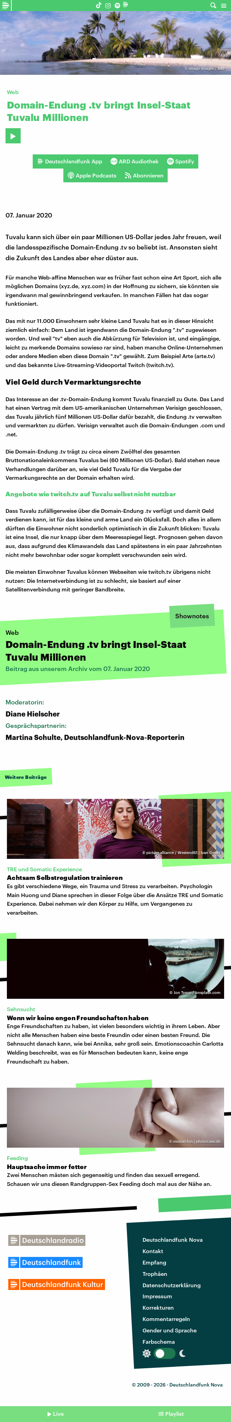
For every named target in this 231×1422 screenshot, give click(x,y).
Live (58, 1413)
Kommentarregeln (166, 1319)
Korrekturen (158, 1307)
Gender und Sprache (170, 1330)
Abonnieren (144, 175)
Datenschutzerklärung (172, 1285)
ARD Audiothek (135, 161)
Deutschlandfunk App (69, 161)
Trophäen (155, 1273)
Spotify (180, 161)
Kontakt (153, 1251)
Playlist (174, 1413)
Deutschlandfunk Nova (173, 1239)
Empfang (154, 1262)
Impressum (157, 1296)
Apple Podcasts (91, 175)
